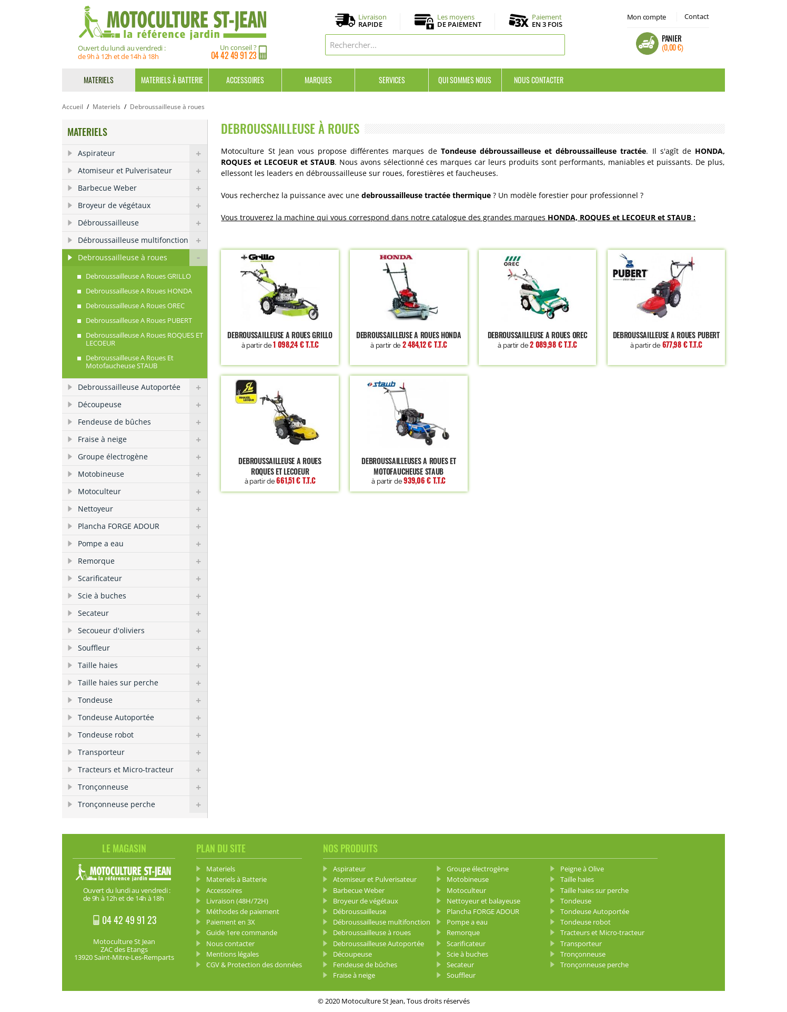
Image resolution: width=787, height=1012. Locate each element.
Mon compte (646, 17)
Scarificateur (142, 578)
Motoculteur (142, 491)
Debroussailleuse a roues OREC (537, 339)
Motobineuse (142, 474)
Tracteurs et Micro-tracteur (142, 769)
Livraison (372, 21)
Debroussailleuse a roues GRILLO (279, 339)
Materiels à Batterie (172, 79)
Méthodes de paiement (242, 911)
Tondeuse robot (142, 734)
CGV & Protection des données (254, 964)
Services (392, 79)
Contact (696, 16)
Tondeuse (142, 700)
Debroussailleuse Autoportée (142, 387)
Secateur (142, 613)
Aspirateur (142, 153)
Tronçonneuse (142, 787)
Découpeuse (142, 404)
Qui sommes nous (464, 79)
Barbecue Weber (142, 188)
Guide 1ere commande (241, 932)
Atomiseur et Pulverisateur (142, 170)
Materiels (99, 79)
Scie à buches (142, 595)
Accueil (72, 106)
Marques (318, 79)
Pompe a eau (142, 543)
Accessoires (245, 79)
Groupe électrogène (142, 456)
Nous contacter (538, 79)
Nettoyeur (142, 508)
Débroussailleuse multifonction (142, 240)
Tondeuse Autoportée (142, 717)
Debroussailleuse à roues (142, 257)
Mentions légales (232, 954)
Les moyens (459, 21)
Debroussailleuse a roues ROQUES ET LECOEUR (279, 470)
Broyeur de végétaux (142, 205)
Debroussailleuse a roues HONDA (408, 339)
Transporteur (142, 752)
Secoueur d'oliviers (142, 630)
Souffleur (142, 648)
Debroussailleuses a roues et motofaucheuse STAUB (408, 470)
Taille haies (142, 665)
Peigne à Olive (582, 868)
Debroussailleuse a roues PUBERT (666, 339)
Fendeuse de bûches (142, 422)
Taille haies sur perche (142, 682)
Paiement (547, 20)
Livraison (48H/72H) (237, 901)
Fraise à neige (142, 439)
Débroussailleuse (142, 222)
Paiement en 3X (230, 922)
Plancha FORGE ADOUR (142, 526)
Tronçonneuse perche (142, 804)
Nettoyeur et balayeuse (483, 901)
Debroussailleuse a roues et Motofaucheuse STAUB (130, 361)
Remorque (142, 561)
